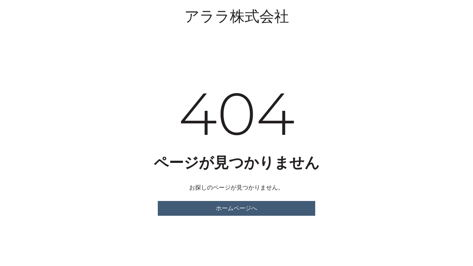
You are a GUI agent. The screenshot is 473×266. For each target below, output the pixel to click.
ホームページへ (236, 208)
